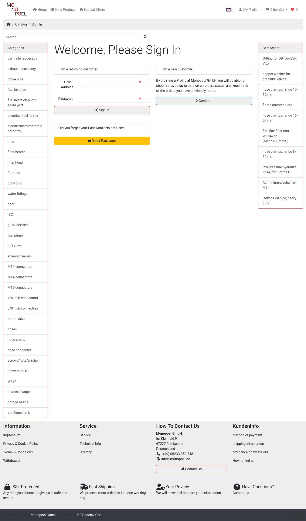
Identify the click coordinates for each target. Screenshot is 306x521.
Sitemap (86, 452)
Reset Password (102, 141)
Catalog (21, 24)
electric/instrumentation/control (25, 128)
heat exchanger (19, 392)
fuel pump (15, 235)
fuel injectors (17, 90)
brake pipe (15, 79)
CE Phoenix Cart (89, 515)
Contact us (241, 493)
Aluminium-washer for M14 (279, 185)
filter (11, 142)
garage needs (18, 402)
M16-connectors (20, 287)
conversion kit (18, 371)
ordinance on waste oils (250, 452)
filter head (15, 162)
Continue (204, 101)
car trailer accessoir (22, 58)
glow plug (15, 183)
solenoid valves (19, 256)
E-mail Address (67, 84)
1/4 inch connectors (23, 298)
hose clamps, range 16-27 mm (280, 118)
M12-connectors (20, 267)
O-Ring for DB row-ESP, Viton (280, 61)
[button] (231, 10)
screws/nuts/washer (23, 360)
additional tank (19, 413)
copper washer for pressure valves (276, 76)
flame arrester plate (277, 105)
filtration (14, 173)
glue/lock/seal (18, 225)
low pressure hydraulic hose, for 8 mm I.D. (279, 169)
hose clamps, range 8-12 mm (279, 154)
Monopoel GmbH (43, 515)
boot (11, 204)
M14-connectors (20, 277)
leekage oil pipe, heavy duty (279, 200)
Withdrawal (11, 461)
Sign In (37, 24)
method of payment (247, 435)
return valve (16, 319)
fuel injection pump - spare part (23, 102)
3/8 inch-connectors (23, 308)
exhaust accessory (22, 69)
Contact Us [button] (191, 469)
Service (85, 435)
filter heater (16, 152)
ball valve (15, 246)
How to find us (243, 461)
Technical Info (90, 444)
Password (65, 99)
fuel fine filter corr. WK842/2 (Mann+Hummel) (276, 136)
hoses (12, 329)
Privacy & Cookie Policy (20, 444)
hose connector (19, 350)
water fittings (17, 194)
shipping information (248, 444)
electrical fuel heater (23, 116)
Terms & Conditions (18, 452)
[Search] (72, 37)
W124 (12, 381)
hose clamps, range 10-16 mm (280, 92)
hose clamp (16, 340)
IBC (10, 215)
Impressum (11, 435)
